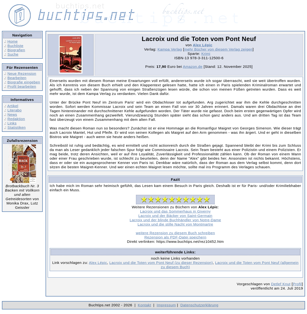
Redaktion (16, 119)
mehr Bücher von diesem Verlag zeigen (218, 49)
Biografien (16, 50)
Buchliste (15, 46)
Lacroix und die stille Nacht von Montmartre (175, 224)
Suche (12, 54)
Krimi (205, 54)
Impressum (166, 305)
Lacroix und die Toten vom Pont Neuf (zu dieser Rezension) (161, 263)
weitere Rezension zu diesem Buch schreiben (175, 233)
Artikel (12, 106)
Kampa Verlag (170, 49)
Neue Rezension (21, 73)
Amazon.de (192, 66)
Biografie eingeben (23, 82)
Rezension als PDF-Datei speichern (175, 237)
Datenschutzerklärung (199, 305)
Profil (297, 284)
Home (12, 41)
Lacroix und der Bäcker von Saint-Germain (175, 216)
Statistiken (16, 127)
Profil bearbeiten (21, 86)
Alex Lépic (202, 45)
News (12, 114)
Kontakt (144, 305)
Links (12, 123)
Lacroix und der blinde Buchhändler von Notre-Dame (175, 220)
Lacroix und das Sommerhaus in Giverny (175, 211)
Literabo (14, 110)
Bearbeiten (16, 78)
